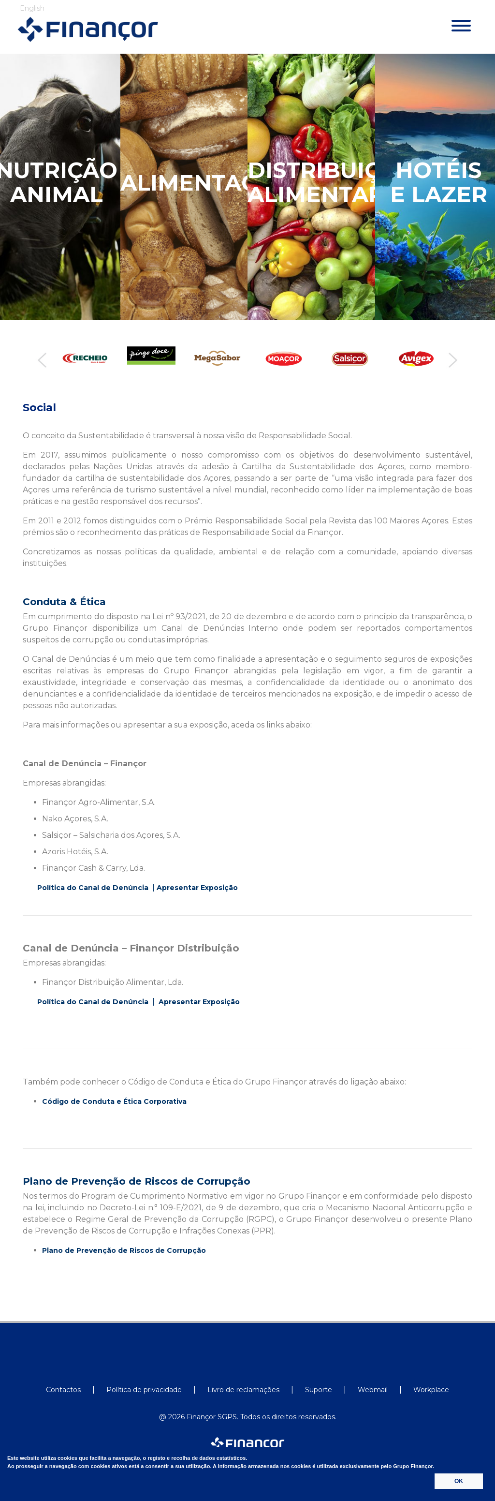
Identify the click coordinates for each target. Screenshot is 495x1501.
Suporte (318, 1389)
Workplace (431, 1389)
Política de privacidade (144, 1389)
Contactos (63, 1389)
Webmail (373, 1389)
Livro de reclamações (243, 1389)
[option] (82, 358)
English (32, 8)
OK (458, 1481)
